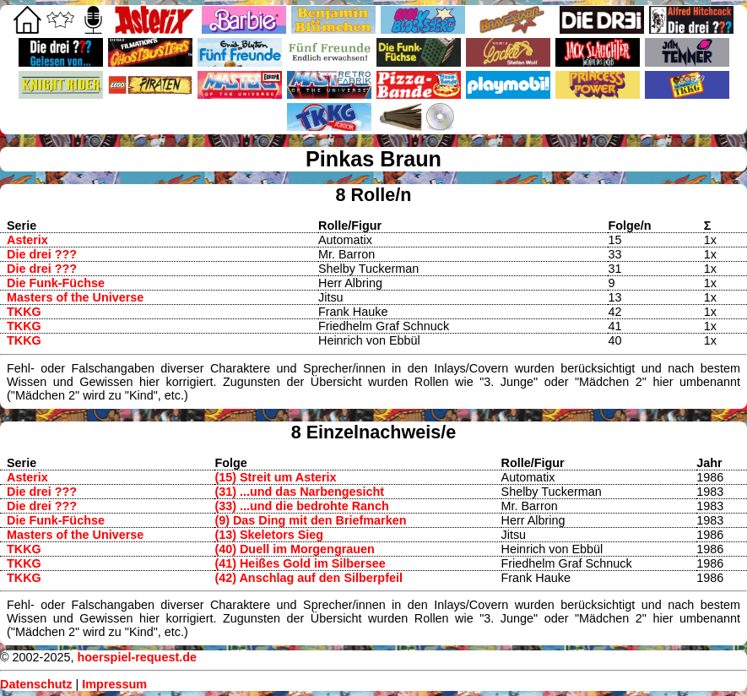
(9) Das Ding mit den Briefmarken (310, 520)
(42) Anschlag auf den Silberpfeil (308, 578)
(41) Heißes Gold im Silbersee (299, 563)
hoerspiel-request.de (137, 657)
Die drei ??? (42, 254)
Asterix (27, 240)
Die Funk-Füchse (56, 283)
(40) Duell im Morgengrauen (294, 549)
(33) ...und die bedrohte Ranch (301, 506)
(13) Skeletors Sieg (268, 534)
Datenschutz (36, 684)
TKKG (24, 311)
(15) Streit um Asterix (275, 477)
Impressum (114, 684)
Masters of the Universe (75, 297)
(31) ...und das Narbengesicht (299, 491)
